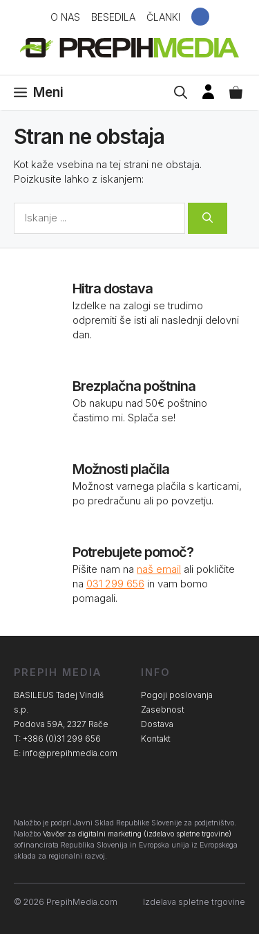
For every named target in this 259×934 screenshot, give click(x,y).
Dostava (157, 724)
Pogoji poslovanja (177, 695)
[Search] (207, 218)
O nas (65, 17)
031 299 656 (115, 583)
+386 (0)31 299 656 (62, 738)
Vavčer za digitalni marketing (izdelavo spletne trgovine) (137, 834)
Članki (163, 17)
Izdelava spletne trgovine (194, 902)
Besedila (113, 17)
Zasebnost (162, 709)
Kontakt (156, 738)
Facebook (200, 17)
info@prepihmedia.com (70, 753)
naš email (159, 569)
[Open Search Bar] (180, 92)
